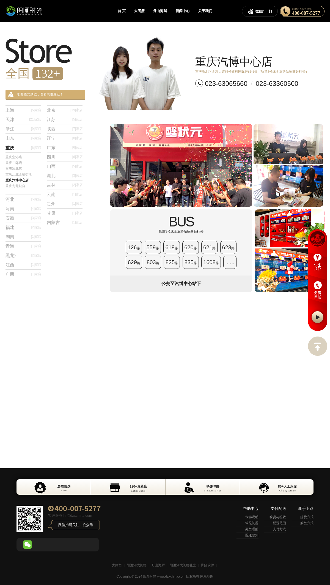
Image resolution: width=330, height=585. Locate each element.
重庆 (23, 148)
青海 (23, 246)
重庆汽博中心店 (17, 180)
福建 (23, 227)
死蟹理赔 (251, 529)
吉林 (64, 185)
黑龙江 (23, 255)
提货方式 (307, 517)
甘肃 (64, 213)
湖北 (64, 176)
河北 (23, 199)
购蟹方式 (307, 523)
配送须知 (251, 535)
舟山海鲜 (160, 11)
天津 (23, 119)
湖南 (23, 237)
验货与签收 (278, 517)
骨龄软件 (207, 565)
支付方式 (279, 529)
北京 (64, 110)
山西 (64, 166)
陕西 (64, 129)
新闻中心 (182, 11)
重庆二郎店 (14, 163)
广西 (23, 274)
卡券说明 (251, 517)
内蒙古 (64, 222)
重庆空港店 (14, 157)
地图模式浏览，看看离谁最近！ (35, 94)
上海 (23, 110)
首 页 (122, 11)
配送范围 (279, 523)
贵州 (64, 204)
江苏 (64, 119)
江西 (23, 265)
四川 (64, 157)
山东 (23, 138)
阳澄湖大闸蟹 (137, 565)
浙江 (23, 129)
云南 (64, 194)
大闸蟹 (139, 11)
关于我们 (205, 11)
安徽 (23, 218)
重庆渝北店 (14, 169)
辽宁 (64, 138)
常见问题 (251, 523)
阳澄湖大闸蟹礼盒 (183, 565)
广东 (64, 148)
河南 (23, 209)
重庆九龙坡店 (15, 186)
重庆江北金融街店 (19, 174)
